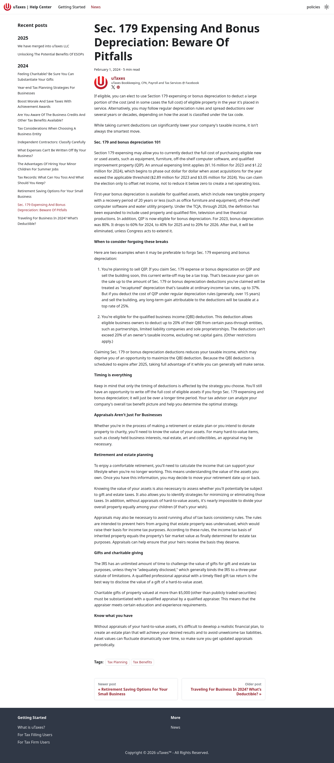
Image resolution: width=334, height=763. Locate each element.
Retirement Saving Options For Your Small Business (50, 194)
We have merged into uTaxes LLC (43, 46)
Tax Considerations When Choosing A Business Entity (47, 131)
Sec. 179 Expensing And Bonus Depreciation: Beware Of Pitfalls (42, 207)
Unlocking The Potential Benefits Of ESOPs (51, 54)
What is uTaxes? (31, 727)
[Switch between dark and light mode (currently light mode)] (326, 7)
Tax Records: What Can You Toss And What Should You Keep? (51, 180)
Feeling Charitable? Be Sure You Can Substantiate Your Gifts (46, 77)
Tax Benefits (142, 662)
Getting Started (71, 7)
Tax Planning (117, 662)
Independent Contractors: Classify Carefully (51, 142)
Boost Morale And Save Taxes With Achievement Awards (44, 104)
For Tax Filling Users (35, 734)
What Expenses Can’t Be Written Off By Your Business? (52, 153)
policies (313, 7)
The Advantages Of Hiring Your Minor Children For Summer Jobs (47, 167)
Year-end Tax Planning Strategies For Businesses (46, 90)
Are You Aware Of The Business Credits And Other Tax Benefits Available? (51, 117)
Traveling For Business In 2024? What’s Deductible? (48, 221)
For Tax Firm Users (34, 742)
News (96, 7)
